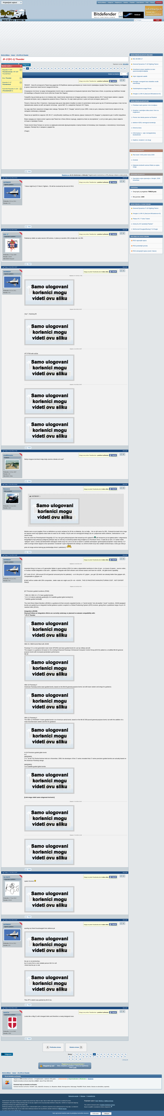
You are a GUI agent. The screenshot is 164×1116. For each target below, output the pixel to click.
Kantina (126, 2)
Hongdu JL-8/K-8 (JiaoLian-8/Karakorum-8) (147, 151)
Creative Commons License (107, 1104)
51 (121, 68)
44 (97, 68)
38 (76, 68)
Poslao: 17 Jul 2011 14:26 (10, 555)
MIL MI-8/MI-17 (138, 200)
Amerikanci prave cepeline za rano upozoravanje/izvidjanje (144, 211)
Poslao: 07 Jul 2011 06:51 (10, 229)
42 (90, 68)
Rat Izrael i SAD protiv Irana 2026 (143, 93)
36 (69, 68)
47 (107, 68)
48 (111, 68)
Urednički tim (91, 1096)
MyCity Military (102, 2)
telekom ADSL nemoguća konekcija (144, 264)
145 (80, 1059)
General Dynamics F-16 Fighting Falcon (145, 146)
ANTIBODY (7, 182)
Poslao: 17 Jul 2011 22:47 (10, 872)
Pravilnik (132, 2)
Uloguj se (110, 2)
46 (104, 68)
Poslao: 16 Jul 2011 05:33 (10, 484)
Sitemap (82, 1096)
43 (93, 68)
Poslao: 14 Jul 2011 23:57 (10, 267)
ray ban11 (6, 877)
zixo (4, 234)
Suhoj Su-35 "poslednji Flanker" (143, 162)
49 (114, 68)
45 (100, 68)
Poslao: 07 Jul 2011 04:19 (10, 177)
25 (31, 68)
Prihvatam (96, 1113)
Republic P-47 (6, 83)
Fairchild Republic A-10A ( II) (10, 90)
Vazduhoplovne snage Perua (142, 230)
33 (58, 68)
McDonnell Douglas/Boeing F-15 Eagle (145, 167)
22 (87, 1054)
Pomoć (152, 2)
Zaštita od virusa (108, 1100)
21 (84, 1054)
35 (65, 68)
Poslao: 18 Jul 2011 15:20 (10, 1008)
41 (86, 68)
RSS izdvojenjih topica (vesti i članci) (144, 189)
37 (72, 68)
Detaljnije (90, 1078)
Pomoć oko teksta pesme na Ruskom (145, 259)
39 (79, 68)
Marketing (159, 2)
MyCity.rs (101, 1100)
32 (55, 68)
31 (51, 68)
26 (34, 68)
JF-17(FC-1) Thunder (22, 55)
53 (76, 1059)
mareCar (6, 1012)
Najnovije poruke (73, 1096)
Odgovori (26, 65)
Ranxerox (6, 489)
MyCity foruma (62, 1108)
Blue (6, 78)
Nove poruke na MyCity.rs (140, 242)
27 (38, 68)
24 (27, 68)
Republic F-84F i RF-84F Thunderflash (10, 72)
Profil (29, 171)
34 (62, 68)
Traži (147, 2)
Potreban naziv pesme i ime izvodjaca (145, 246)
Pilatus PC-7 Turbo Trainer (141, 156)
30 (48, 68)
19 (77, 1054)
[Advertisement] (82, 39)
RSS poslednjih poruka (140, 184)
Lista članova (140, 2)
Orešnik (135, 98)
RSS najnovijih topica (140, 178)
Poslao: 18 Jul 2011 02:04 (10, 920)
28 (41, 68)
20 (80, 1054)
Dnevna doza (137, 269)
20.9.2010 (125, 64)
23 (24, 68)
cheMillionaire (8, 455)
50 (118, 68)
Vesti (96, 1100)
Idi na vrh (125, 1060)
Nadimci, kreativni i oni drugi (142, 281)
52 (124, 68)
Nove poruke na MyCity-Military (142, 196)
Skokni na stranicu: (113, 74)
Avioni (13, 55)
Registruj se (118, 2)
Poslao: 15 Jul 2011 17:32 (10, 450)
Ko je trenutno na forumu (13, 1076)
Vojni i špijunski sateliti (140, 218)
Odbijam (106, 1113)
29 (45, 68)
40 (83, 68)
